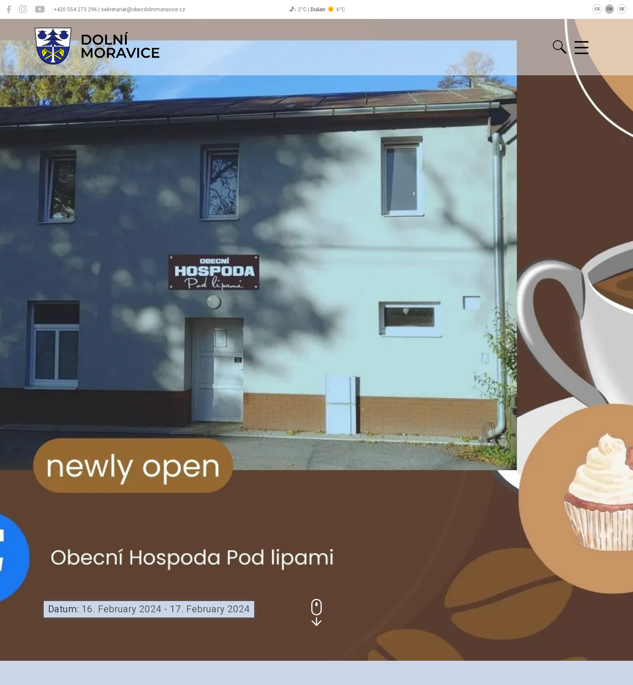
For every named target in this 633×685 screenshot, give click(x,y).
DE (622, 9)
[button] (316, 612)
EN (609, 9)
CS (597, 9)
